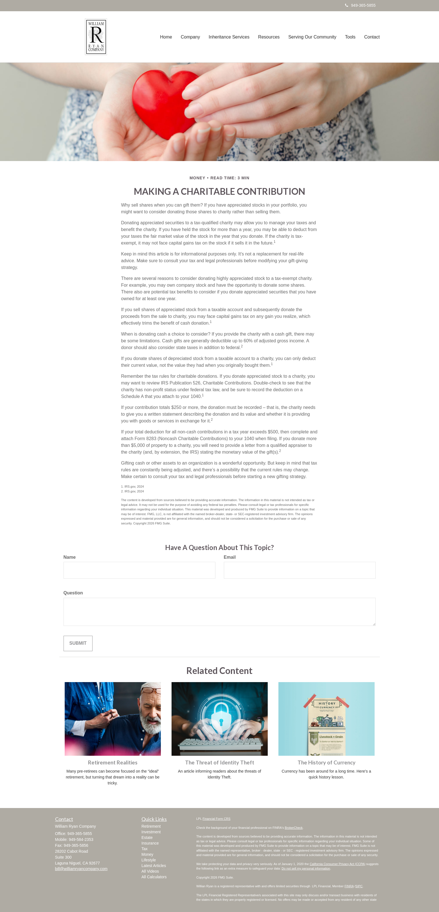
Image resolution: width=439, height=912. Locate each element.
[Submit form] (78, 643)
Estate (147, 837)
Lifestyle (148, 860)
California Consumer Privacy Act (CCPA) (337, 864)
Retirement (151, 826)
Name (70, 557)
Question (73, 592)
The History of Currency (326, 762)
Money (147, 854)
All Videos (150, 871)
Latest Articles (153, 865)
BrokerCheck (294, 827)
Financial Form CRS (216, 818)
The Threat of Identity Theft (219, 762)
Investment (151, 832)
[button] (191, 37)
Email (230, 557)
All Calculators (153, 877)
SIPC (359, 886)
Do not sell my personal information (306, 868)
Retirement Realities (113, 762)
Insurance (150, 843)
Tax (144, 849)
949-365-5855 (360, 5)
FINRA (349, 886)
